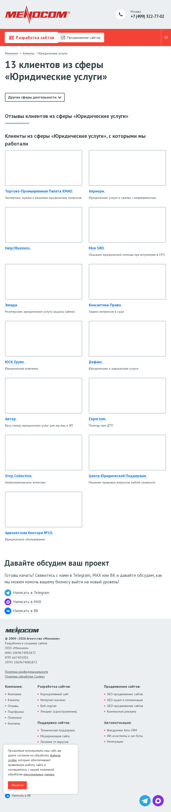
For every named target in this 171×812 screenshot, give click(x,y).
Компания (14, 694)
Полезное (15, 718)
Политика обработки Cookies (25, 676)
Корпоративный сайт (54, 694)
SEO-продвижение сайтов (125, 694)
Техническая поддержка (57, 730)
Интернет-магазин (52, 700)
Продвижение (81, 37)
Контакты (14, 723)
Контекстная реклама (121, 711)
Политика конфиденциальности (26, 672)
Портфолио (16, 712)
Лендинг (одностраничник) (58, 711)
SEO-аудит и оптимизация (125, 700)
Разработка (31, 37)
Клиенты (13, 700)
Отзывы (13, 706)
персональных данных (38, 774)
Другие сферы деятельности (32, 97)
